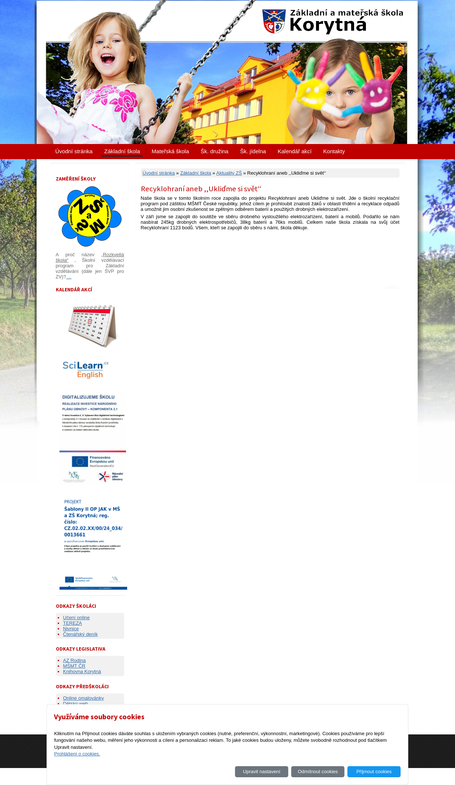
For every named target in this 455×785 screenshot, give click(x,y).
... (68, 277)
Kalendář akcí (295, 151)
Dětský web (75, 703)
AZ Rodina (74, 660)
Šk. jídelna (253, 151)
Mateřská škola (170, 151)
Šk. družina (214, 151)
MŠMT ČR (74, 666)
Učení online (76, 617)
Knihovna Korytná (82, 671)
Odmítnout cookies (318, 771)
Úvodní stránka (74, 151)
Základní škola (122, 151)
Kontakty (334, 151)
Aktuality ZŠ (229, 173)
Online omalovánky (83, 698)
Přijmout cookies (373, 771)
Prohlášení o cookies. (77, 754)
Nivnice (71, 628)
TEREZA (72, 623)
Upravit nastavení (261, 771)
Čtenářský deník (80, 634)
